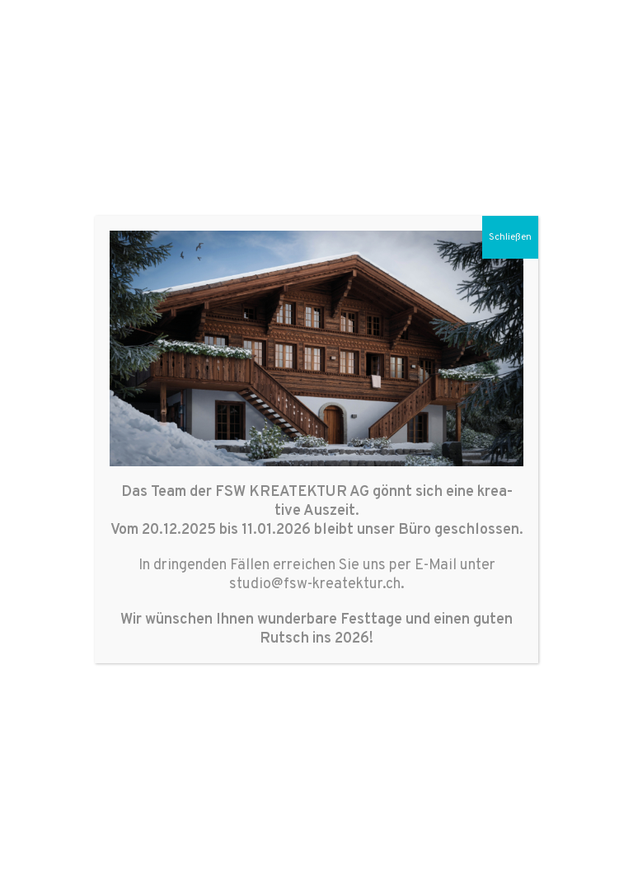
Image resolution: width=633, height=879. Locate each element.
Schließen (510, 237)
